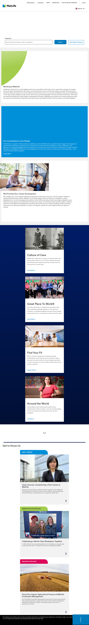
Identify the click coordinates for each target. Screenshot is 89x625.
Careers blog (55, 2)
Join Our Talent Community (69, 2)
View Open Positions (77, 42)
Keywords (7, 38)
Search (61, 42)
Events (48, 2)
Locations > (31, 419)
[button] (84, 622)
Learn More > (7, 154)
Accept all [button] (76, 622)
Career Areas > (31, 370)
